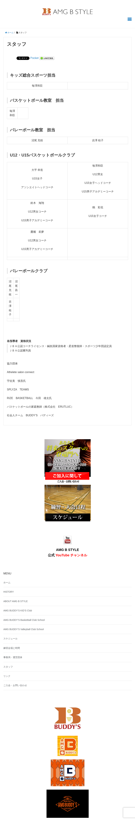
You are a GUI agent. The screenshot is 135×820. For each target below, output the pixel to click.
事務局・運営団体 (12, 657)
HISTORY (8, 591)
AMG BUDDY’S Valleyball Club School (23, 629)
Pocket (34, 58)
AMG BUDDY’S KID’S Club (17, 610)
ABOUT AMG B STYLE (15, 601)
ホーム (6, 582)
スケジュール (10, 638)
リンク (6, 676)
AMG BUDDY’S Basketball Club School (24, 620)
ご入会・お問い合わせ (15, 685)
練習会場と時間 (11, 648)
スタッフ (8, 666)
